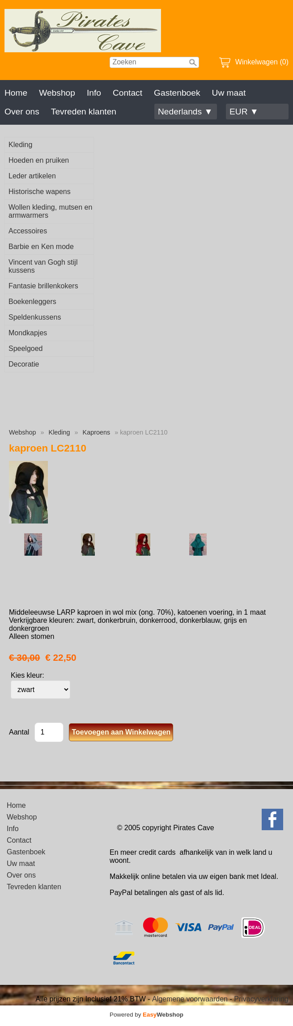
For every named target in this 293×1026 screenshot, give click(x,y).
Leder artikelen (32, 176)
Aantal (19, 732)
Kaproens (96, 432)
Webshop (57, 92)
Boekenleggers (32, 301)
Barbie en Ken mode (41, 246)
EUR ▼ (244, 111)
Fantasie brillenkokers (43, 286)
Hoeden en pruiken (38, 160)
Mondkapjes (27, 333)
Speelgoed (25, 348)
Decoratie (23, 364)
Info (94, 92)
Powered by (146, 1014)
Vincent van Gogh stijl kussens (42, 266)
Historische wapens (39, 191)
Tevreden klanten (83, 111)
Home (15, 92)
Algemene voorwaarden (190, 999)
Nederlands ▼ (185, 111)
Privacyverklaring (261, 999)
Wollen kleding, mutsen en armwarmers (50, 211)
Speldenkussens (34, 317)
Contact (127, 92)
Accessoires (27, 231)
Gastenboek (177, 92)
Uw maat (229, 92)
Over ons (21, 111)
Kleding (20, 144)
